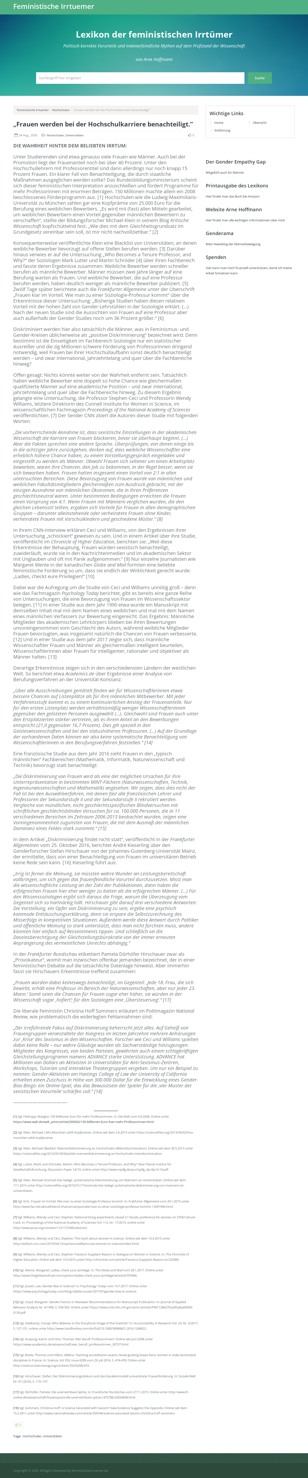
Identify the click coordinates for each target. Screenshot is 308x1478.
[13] (16, 1323)
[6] (15, 1201)
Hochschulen (61, 110)
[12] (16, 1302)
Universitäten (74, 135)
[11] (16, 1286)
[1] (15, 1116)
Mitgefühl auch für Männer (225, 172)
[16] (16, 1376)
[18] (16, 1408)
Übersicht (260, 122)
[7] (15, 1217)
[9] (15, 1254)
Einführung (222, 130)
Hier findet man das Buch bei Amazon (233, 196)
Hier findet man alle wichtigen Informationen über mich (245, 220)
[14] (16, 1339)
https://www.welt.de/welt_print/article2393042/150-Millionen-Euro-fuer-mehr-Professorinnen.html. (83, 1122)
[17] (16, 1392)
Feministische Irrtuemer (53, 6)
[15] (16, 1355)
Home (218, 122)
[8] (15, 1238)
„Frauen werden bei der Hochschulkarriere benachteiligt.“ (103, 124)
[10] (16, 1270)
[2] (15, 1132)
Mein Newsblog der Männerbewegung (233, 244)
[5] (15, 1180)
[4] (15, 1164)
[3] (15, 1148)
